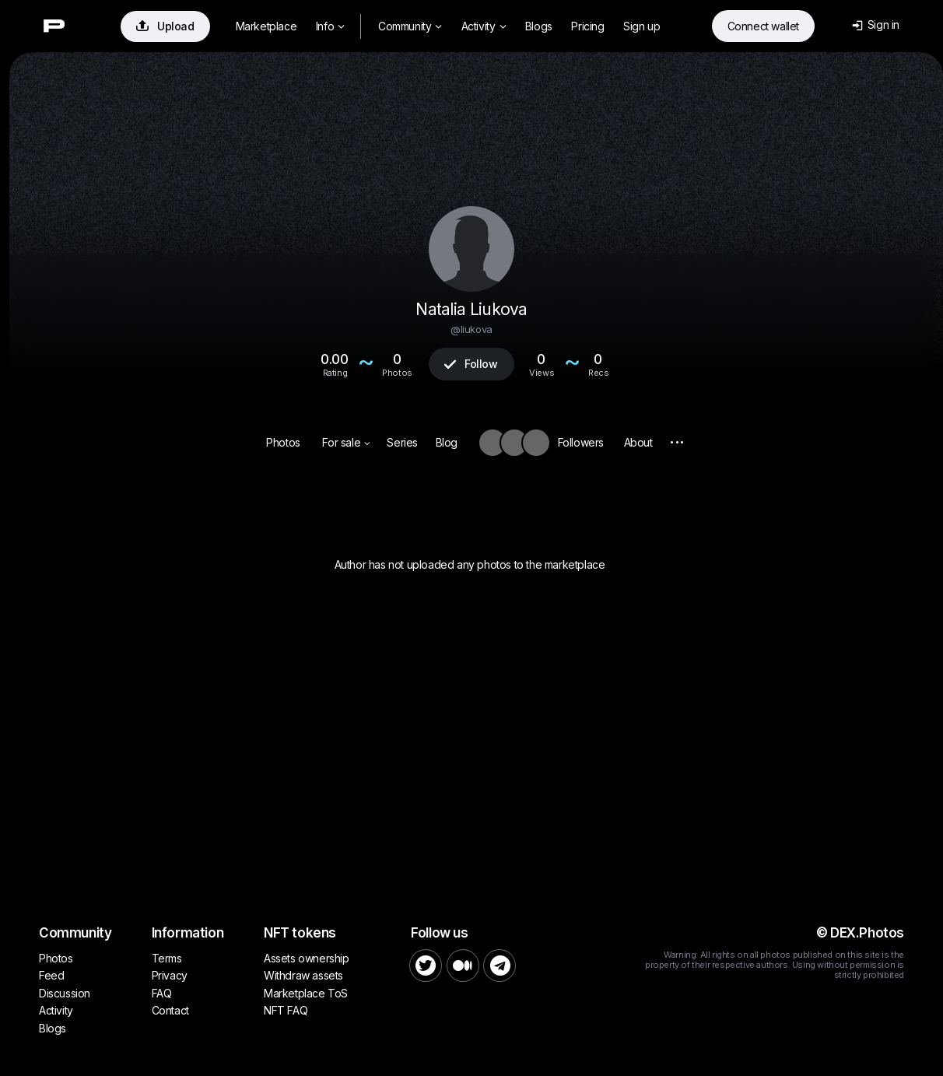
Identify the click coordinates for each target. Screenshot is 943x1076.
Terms (167, 958)
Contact (170, 1010)
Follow (470, 363)
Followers (581, 442)
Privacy (170, 975)
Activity (483, 26)
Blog (446, 442)
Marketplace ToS (306, 993)
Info (330, 26)
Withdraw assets (303, 975)
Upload (165, 26)
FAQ (162, 993)
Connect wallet (763, 26)
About (638, 442)
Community (410, 26)
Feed (51, 975)
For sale (346, 442)
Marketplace (266, 26)
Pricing (587, 26)
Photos (283, 442)
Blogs (538, 26)
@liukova (471, 329)
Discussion (64, 993)
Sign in (875, 24)
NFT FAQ (285, 1010)
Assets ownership (306, 958)
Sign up (641, 26)
